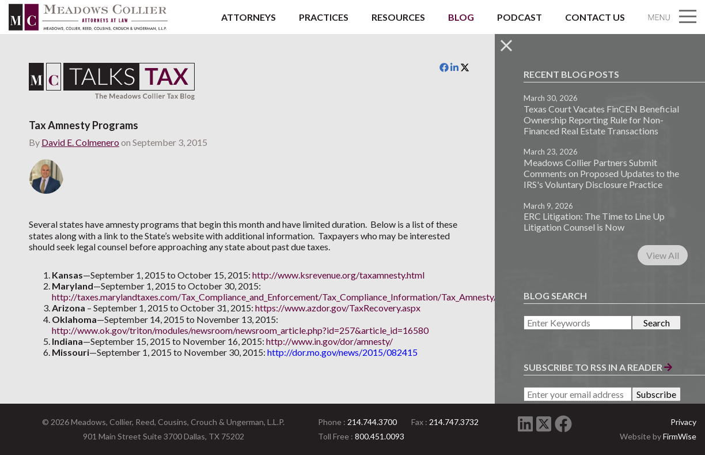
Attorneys (248, 17)
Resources (398, 17)
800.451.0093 (379, 436)
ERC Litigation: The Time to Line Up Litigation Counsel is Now (594, 221)
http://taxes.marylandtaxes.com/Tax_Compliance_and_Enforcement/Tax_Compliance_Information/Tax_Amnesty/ (274, 296)
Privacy (683, 422)
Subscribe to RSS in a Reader (598, 367)
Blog (461, 17)
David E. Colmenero (80, 142)
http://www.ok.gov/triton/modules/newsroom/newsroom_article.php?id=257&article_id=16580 (240, 330)
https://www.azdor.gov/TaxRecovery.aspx (337, 307)
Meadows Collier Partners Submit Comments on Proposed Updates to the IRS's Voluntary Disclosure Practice (601, 173)
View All (662, 255)
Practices (323, 17)
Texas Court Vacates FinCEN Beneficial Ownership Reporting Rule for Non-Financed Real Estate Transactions (601, 119)
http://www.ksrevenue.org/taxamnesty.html (338, 274)
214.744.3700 (372, 422)
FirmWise (679, 436)
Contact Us (595, 17)
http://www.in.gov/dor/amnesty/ (329, 341)
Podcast (519, 17)
